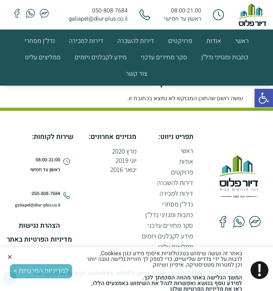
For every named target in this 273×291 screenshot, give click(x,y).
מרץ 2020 (124, 151)
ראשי (242, 41)
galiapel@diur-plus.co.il (98, 19)
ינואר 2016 (123, 169)
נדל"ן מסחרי (40, 41)
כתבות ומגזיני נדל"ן (224, 57)
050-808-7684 (110, 10)
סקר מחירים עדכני (164, 57)
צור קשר (136, 73)
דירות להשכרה (135, 41)
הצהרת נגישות (39, 226)
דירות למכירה (86, 41)
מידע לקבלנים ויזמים (101, 57)
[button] (264, 98)
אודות (214, 41)
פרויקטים (180, 41)
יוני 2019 (126, 160)
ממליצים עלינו (42, 57)
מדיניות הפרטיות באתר (39, 239)
